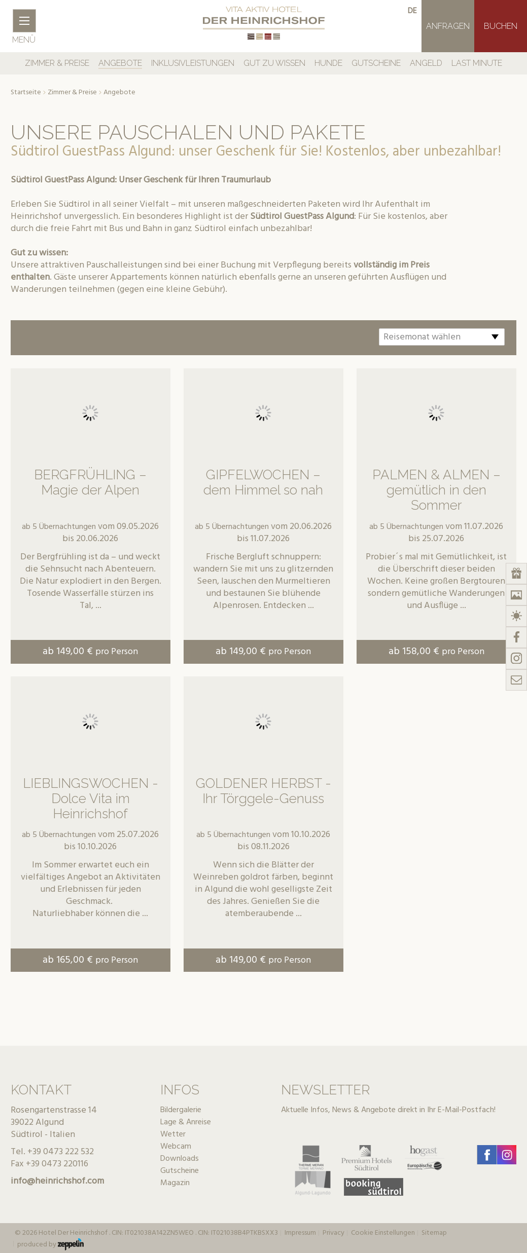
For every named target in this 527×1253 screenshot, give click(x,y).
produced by (50, 1244)
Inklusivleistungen (192, 63)
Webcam (175, 1146)
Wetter (173, 1134)
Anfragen (448, 26)
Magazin (175, 1183)
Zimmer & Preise (57, 63)
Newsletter (325, 1089)
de (412, 11)
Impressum (300, 1233)
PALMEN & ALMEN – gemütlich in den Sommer (436, 490)
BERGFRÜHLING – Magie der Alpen (90, 482)
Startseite (26, 92)
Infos (179, 1089)
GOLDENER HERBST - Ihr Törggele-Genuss (263, 791)
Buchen (500, 26)
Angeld (426, 63)
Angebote (120, 63)
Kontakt (41, 1089)
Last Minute (476, 63)
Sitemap (434, 1233)
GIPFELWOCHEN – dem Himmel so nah (263, 482)
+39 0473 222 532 (60, 1152)
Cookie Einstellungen (383, 1233)
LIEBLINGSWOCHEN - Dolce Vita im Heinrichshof (90, 798)
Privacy (333, 1233)
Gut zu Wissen (274, 63)
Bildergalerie (180, 1110)
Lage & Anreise (185, 1122)
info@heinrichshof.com (57, 1181)
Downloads (179, 1158)
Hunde (328, 63)
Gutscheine (376, 63)
